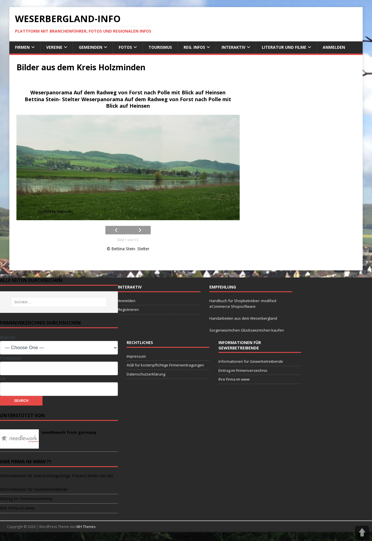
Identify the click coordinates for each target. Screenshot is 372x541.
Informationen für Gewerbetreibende (250, 361)
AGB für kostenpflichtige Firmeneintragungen (165, 365)
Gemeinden (90, 47)
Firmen (22, 47)
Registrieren (128, 309)
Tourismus (160, 47)
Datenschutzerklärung (146, 374)
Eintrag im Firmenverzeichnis (242, 370)
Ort (3, 378)
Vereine (54, 47)
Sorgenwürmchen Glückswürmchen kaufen (246, 330)
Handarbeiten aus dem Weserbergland (243, 318)
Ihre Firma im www (234, 379)
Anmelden (334, 47)
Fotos (125, 47)
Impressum (136, 356)
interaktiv (233, 47)
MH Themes (85, 526)
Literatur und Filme (284, 47)
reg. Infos (194, 47)
